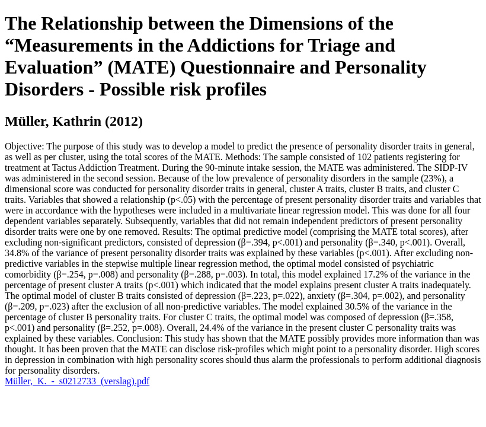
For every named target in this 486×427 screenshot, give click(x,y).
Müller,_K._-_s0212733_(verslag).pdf (77, 381)
